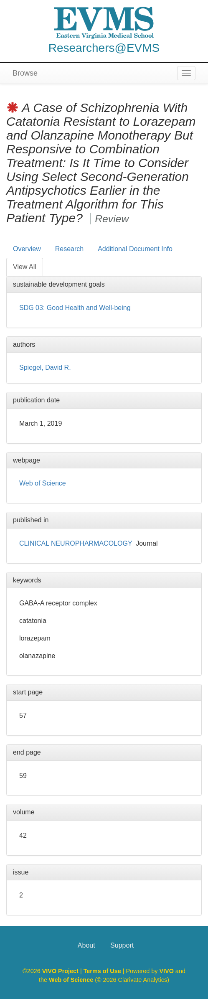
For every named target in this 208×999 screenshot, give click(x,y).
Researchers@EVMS (104, 47)
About (86, 945)
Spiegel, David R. (45, 367)
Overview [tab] (27, 248)
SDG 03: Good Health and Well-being (75, 307)
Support (122, 945)
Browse (25, 73)
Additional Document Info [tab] (135, 248)
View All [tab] (24, 266)
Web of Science (42, 483)
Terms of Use (103, 971)
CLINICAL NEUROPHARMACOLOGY (75, 543)
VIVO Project (61, 971)
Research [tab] (69, 248)
